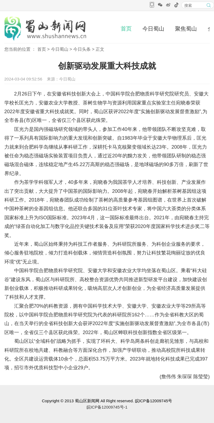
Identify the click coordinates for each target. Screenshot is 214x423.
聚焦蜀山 (186, 29)
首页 (126, 29)
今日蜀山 (153, 29)
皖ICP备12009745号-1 (107, 407)
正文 (100, 49)
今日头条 (82, 49)
